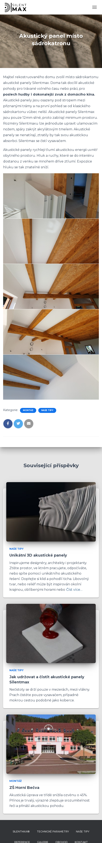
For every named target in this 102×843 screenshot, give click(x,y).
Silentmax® (21, 831)
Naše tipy (47, 410)
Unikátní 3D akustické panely (38, 555)
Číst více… (74, 590)
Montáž (28, 410)
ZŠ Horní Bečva (24, 787)
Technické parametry (53, 831)
